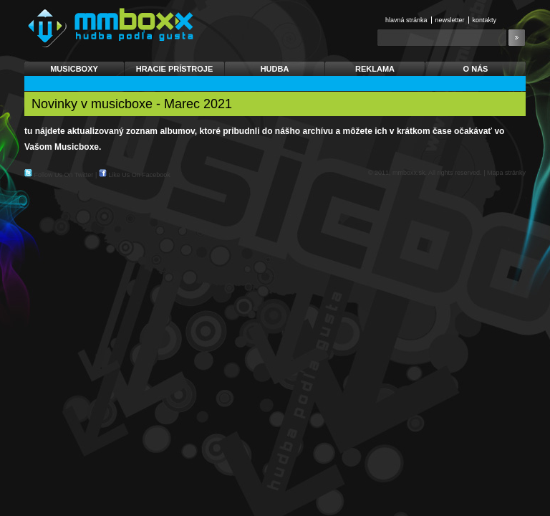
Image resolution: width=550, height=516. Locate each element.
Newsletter (450, 20)
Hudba (275, 68)
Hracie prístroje (174, 68)
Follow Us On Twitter (64, 174)
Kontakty (485, 20)
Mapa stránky (506, 172)
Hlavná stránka (406, 20)
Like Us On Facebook (139, 174)
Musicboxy (74, 68)
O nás (475, 68)
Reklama (375, 68)
